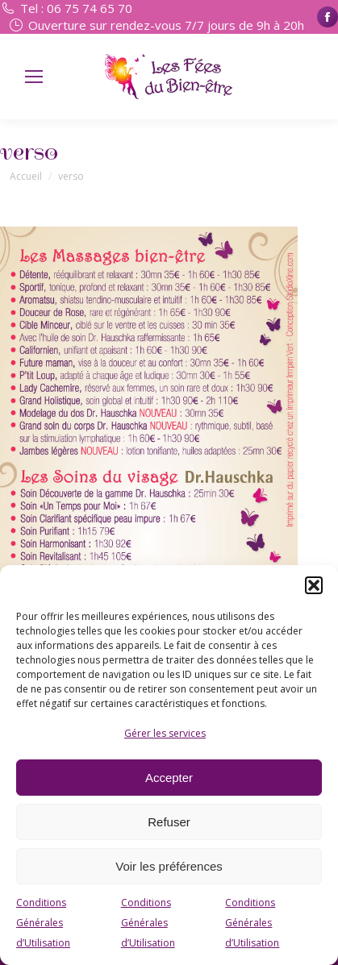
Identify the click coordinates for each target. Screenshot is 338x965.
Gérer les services (165, 733)
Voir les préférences (169, 866)
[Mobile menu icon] (34, 76)
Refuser (169, 822)
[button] (314, 585)
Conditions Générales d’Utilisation (43, 923)
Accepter (169, 777)
